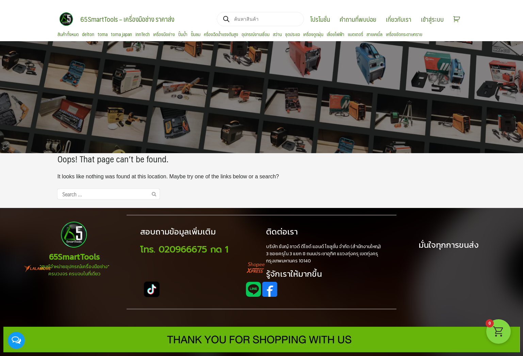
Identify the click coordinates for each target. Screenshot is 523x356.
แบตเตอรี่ (355, 34)
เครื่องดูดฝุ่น (313, 34)
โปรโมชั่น (320, 19)
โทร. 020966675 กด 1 (184, 249)
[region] (261, 97)
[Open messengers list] (16, 340)
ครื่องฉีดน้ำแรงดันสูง (221, 34)
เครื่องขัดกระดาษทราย (404, 34)
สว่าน (277, 34)
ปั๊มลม (195, 34)
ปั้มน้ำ (182, 34)
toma (103, 34)
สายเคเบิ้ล (374, 34)
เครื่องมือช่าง (164, 34)
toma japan (121, 34)
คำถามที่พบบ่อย (358, 19)
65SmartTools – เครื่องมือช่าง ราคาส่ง (127, 19)
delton (88, 34)
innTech (142, 34)
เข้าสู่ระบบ (432, 19)
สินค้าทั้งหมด (68, 34)
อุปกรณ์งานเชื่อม (255, 34)
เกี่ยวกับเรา (398, 19)
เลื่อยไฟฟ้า (335, 34)
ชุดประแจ (292, 34)
